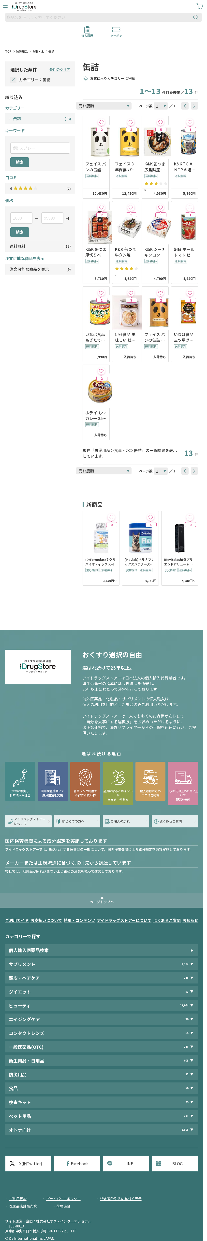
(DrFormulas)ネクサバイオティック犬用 (100, 561)
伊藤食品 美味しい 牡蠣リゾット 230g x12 (125, 337)
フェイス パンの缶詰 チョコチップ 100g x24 (154, 337)
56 (186, 1088)
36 (186, 1019)
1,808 (184, 1129)
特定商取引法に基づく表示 (121, 1198)
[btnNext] (194, 106)
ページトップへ (102, 901)
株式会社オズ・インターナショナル (63, 1221)
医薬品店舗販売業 (23, 1206)
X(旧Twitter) (30, 1163)
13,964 (184, 1005)
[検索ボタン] (197, 17)
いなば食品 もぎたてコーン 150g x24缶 (95, 337)
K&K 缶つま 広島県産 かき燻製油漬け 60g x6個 (154, 166)
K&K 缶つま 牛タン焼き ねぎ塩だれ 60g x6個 (125, 252)
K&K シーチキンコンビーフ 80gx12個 (154, 252)
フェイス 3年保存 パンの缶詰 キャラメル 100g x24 (125, 166)
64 (186, 1033)
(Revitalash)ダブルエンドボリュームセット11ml (178, 562)
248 (186, 978)
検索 (20, 162)
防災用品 (22, 51)
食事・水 (38, 51)
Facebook (80, 1163)
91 (186, 991)
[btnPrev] (185, 106)
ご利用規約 (18, 1198)
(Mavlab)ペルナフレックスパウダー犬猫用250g (139, 562)
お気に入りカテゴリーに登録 (112, 78)
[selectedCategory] (13, 80)
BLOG (177, 1163)
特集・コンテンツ (79, 920)
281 (186, 1116)
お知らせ (190, 920)
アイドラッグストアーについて (124, 920)
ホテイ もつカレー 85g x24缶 (95, 415)
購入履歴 (87, 33)
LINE (128, 1163)
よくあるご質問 (167, 920)
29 (186, 1102)
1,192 (184, 964)
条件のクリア (59, 69)
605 (186, 1060)
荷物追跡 (63, 1206)
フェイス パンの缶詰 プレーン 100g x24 (96, 166)
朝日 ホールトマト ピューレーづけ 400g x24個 (184, 252)
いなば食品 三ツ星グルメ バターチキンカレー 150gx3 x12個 (184, 337)
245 (186, 1046)
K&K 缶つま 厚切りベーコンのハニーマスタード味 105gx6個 (95, 252)
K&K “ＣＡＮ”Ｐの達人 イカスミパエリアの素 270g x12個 (184, 166)
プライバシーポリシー (63, 1198)
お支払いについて (46, 920)
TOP (8, 51)
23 (186, 1074)
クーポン (116, 33)
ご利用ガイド (17, 920)
